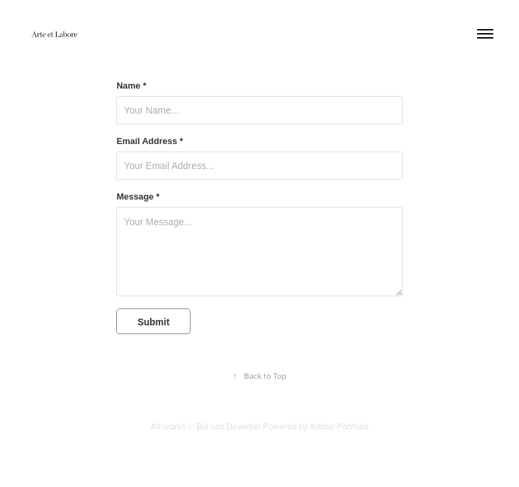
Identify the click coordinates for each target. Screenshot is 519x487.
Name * (131, 86)
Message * (137, 197)
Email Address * (149, 141)
